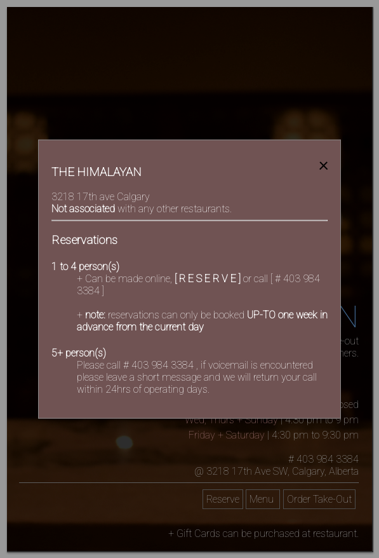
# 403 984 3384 (159, 364)
